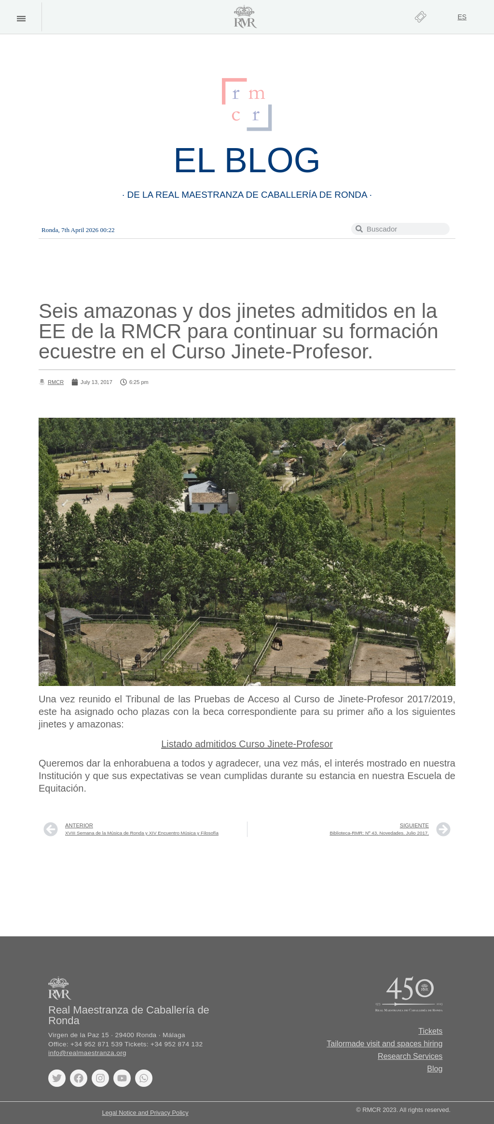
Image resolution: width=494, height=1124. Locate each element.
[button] (20, 18)
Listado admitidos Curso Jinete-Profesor (247, 744)
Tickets (430, 1031)
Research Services (410, 1056)
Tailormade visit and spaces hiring (384, 1044)
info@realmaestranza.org (87, 1052)
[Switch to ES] (462, 17)
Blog (434, 1069)
